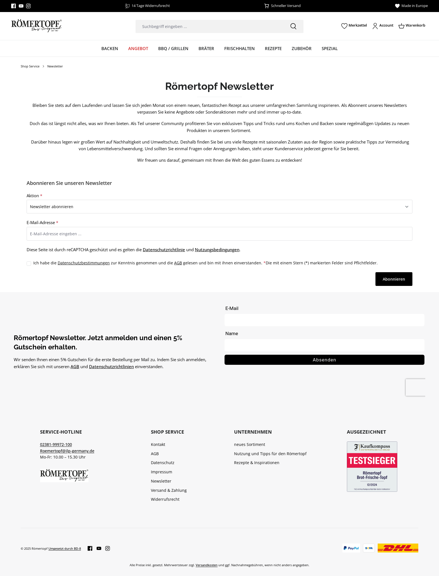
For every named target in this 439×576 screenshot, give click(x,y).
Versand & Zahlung (169, 490)
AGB (178, 262)
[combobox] (209, 26)
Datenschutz (162, 462)
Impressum (161, 471)
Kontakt (158, 444)
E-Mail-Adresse (42, 222)
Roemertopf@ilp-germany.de (67, 450)
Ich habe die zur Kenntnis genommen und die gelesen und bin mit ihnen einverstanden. (149, 263)
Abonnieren (394, 279)
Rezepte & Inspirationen (256, 462)
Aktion (34, 195)
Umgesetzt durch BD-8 (64, 548)
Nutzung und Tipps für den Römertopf (270, 453)
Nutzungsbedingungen (217, 249)
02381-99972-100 (56, 444)
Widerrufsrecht (165, 499)
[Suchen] (293, 26)
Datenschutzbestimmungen (84, 262)
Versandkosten (207, 565)
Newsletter (161, 481)
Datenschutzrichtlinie (164, 249)
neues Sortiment (249, 444)
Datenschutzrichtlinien (111, 366)
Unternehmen (253, 432)
